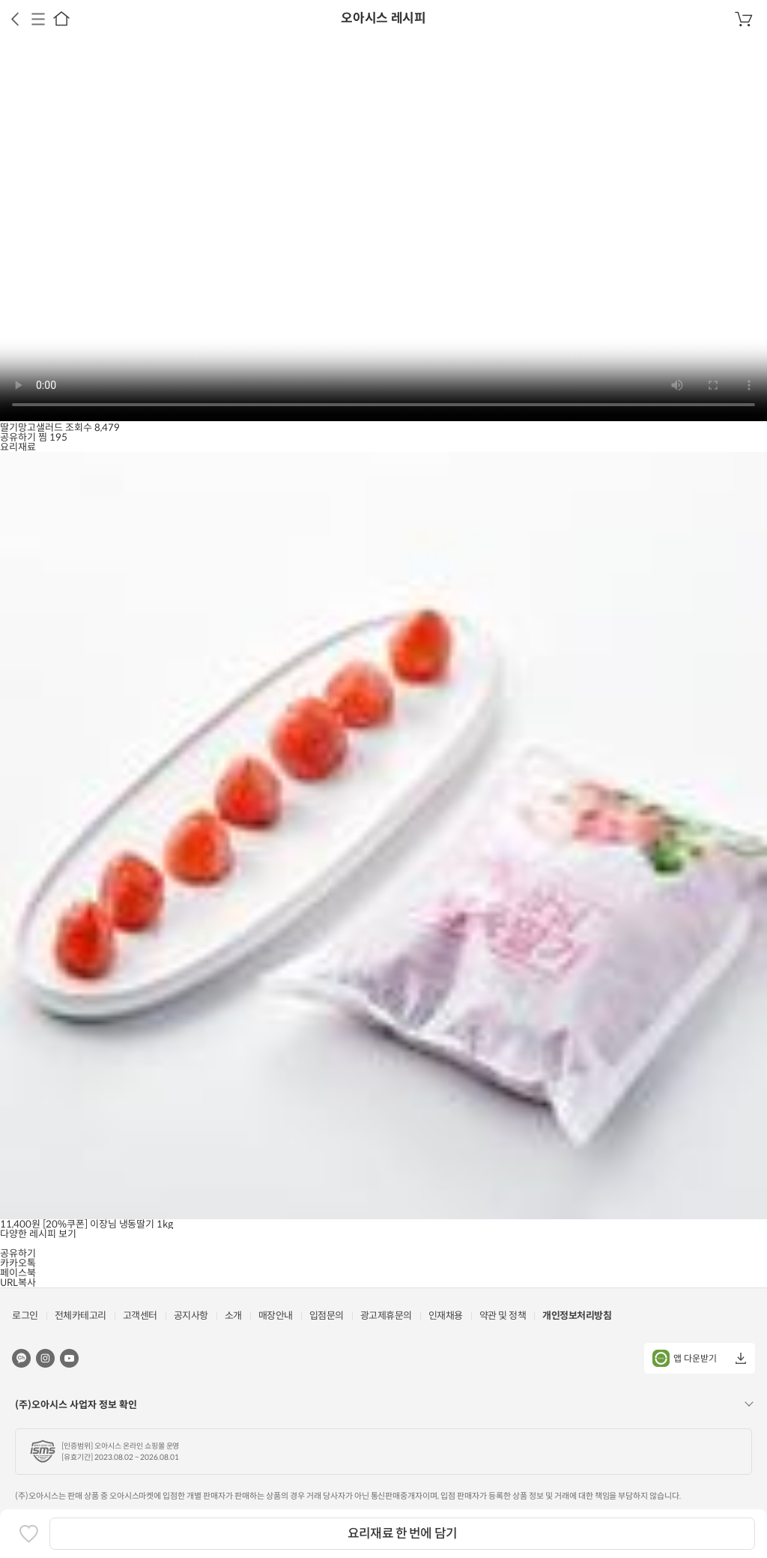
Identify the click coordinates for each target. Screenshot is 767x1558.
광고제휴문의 (386, 1315)
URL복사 (18, 1282)
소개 (233, 1315)
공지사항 (191, 1315)
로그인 (25, 1315)
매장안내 (275, 1315)
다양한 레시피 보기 (38, 1234)
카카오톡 (18, 1263)
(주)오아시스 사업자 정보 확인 (76, 1405)
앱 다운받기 (684, 1358)
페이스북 (18, 1272)
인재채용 (445, 1315)
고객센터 (140, 1315)
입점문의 (326, 1315)
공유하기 (18, 437)
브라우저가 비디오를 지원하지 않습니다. (383, 229)
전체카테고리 (80, 1315)
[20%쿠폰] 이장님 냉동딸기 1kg (108, 1224)
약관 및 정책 (503, 1315)
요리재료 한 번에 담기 (402, 1534)
